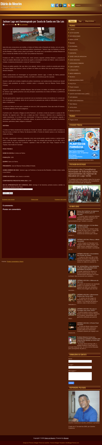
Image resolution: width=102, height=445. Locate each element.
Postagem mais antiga (60, 199)
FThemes (31, 442)
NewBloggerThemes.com (72, 442)
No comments (24, 24)
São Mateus (73, 104)
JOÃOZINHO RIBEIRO (77, 63)
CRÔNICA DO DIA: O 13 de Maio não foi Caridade (87, 226)
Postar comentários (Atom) (15, 261)
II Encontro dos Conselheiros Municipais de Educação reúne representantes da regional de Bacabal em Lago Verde (83, 172)
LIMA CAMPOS (74, 66)
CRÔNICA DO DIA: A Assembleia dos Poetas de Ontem (87, 254)
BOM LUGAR (74, 39)
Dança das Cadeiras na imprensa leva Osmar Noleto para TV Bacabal (88, 212)
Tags (80, 21)
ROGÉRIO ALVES (75, 90)
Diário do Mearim (11, 3)
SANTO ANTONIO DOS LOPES (79, 94)
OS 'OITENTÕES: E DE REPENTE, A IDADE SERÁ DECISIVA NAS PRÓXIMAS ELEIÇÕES (88, 268)
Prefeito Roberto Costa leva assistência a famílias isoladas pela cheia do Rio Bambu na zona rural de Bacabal (88, 339)
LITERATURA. (74, 70)
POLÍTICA (73, 83)
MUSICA (72, 77)
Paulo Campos (74, 87)
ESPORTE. (73, 53)
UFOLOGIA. (73, 107)
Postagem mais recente (8, 199)
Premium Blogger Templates (57, 442)
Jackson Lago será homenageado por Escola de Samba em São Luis (33, 21)
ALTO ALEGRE (74, 33)
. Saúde (72, 29)
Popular (72, 21)
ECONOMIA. (74, 46)
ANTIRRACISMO (75, 36)
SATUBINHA (73, 97)
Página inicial (34, 199)
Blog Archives (89, 21)
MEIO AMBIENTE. (75, 73)
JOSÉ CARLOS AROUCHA (78, 56)
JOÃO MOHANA (75, 60)
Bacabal (72, 43)
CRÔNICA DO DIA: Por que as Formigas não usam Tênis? (87, 309)
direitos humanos (75, 111)
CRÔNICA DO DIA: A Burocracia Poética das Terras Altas (87, 295)
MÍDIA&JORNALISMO (76, 80)
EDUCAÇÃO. (74, 50)
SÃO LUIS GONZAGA (76, 100)
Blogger (66, 438)
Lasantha (46, 442)
